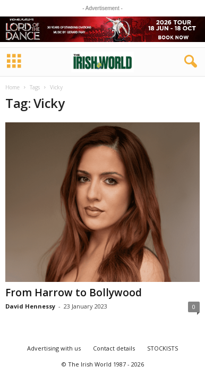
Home (12, 87)
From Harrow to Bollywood (73, 292)
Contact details (114, 348)
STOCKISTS (162, 348)
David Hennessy (30, 306)
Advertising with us (54, 348)
